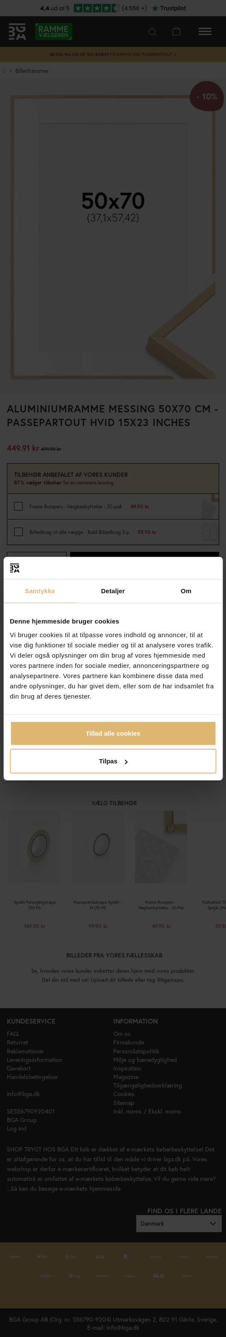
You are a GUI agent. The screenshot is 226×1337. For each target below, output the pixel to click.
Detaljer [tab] (113, 591)
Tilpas (113, 761)
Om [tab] (186, 591)
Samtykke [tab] (40, 591)
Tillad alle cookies (112, 733)
